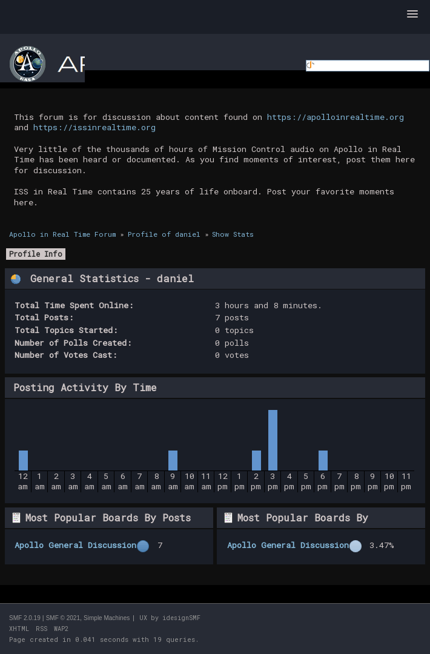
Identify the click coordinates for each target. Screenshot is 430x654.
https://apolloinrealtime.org (335, 116)
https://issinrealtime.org (94, 127)
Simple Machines (107, 618)
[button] (412, 14)
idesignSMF (181, 618)
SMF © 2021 (63, 618)
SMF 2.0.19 (25, 618)
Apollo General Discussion (75, 545)
